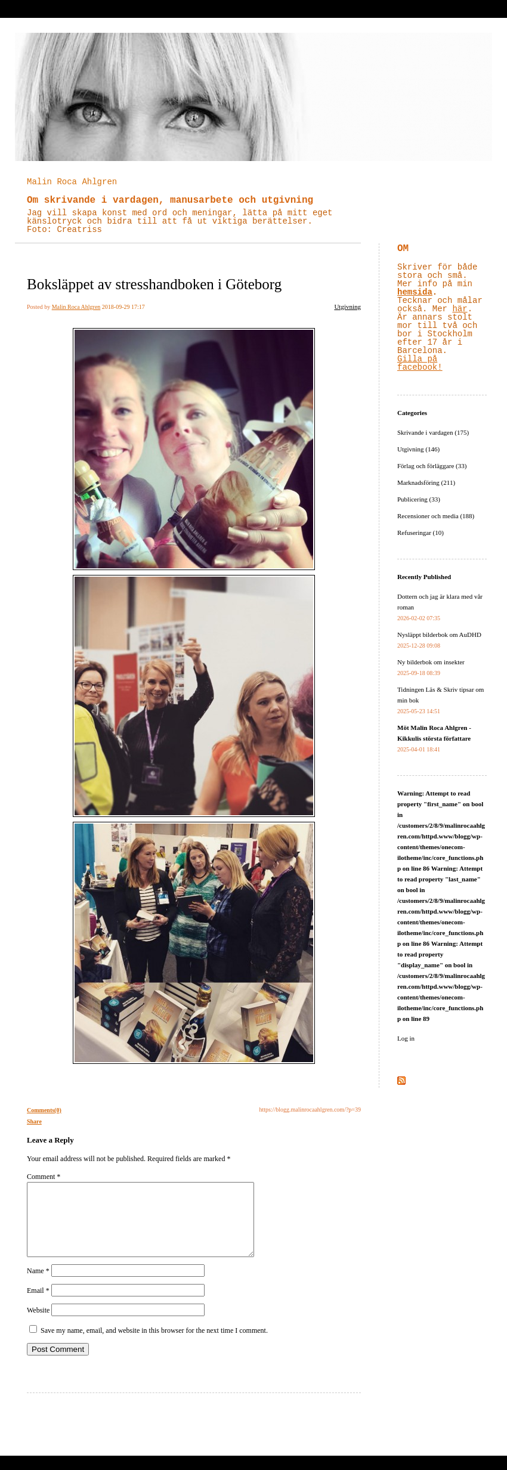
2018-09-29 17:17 (123, 307)
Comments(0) (44, 1110)
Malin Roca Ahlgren (72, 182)
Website (38, 1324)
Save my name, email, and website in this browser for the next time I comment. (154, 1345)
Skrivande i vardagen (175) (433, 432)
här (459, 309)
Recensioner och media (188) (435, 515)
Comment (43, 1176)
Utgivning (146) (418, 449)
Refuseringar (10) (420, 532)
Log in (406, 1038)
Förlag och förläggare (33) (431, 465)
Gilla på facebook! (420, 363)
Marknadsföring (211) (426, 482)
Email (38, 1305)
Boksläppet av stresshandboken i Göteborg (154, 284)
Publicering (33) (418, 499)
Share (34, 1121)
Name (38, 1285)
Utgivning (347, 306)
